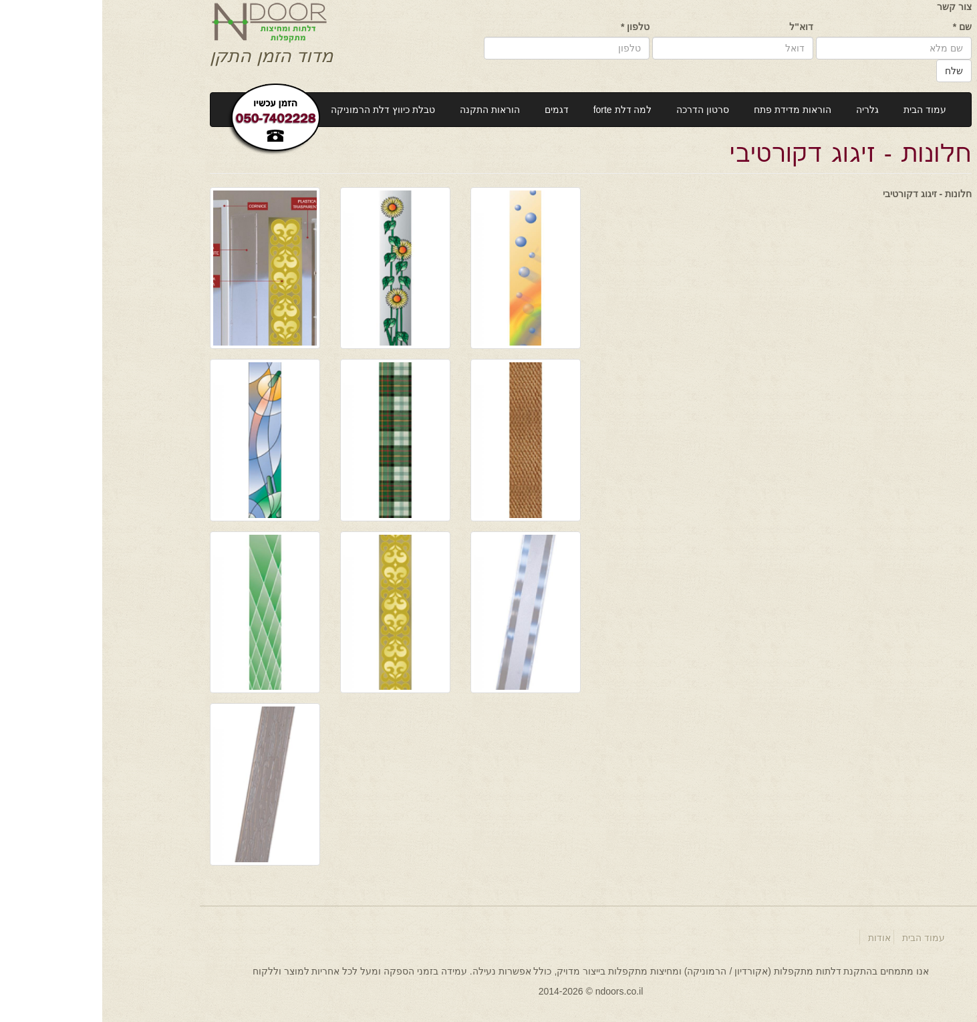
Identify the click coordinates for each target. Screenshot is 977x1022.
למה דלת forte (520, 109)
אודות (777, 937)
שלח (852, 71)
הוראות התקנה (388, 109)
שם (860, 26)
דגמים (454, 109)
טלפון (533, 26)
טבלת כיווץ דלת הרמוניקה (281, 109)
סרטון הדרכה (600, 109)
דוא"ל (699, 26)
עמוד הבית (822, 109)
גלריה (765, 109)
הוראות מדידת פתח (690, 109)
